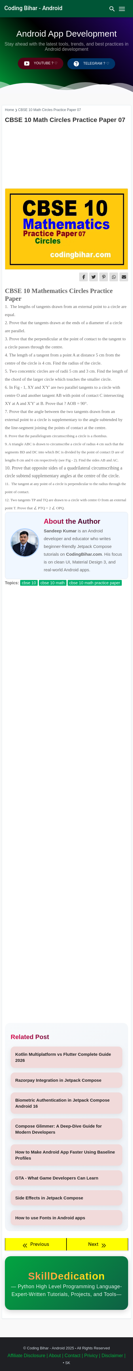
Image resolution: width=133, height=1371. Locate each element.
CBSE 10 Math (53, 583)
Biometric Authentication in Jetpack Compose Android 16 (62, 1103)
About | (56, 1355)
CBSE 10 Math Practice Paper (94, 583)
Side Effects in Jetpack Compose (49, 1197)
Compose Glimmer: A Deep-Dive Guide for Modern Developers (58, 1129)
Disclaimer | (114, 1355)
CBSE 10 (29, 583)
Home (9, 110)
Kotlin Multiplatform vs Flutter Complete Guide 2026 (63, 1057)
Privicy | (92, 1355)
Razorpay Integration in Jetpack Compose (58, 1080)
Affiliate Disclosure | (27, 1355)
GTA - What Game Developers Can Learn (56, 1177)
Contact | (73, 1355)
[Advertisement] (66, 156)
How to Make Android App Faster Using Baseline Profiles (65, 1155)
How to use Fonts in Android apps (50, 1217)
